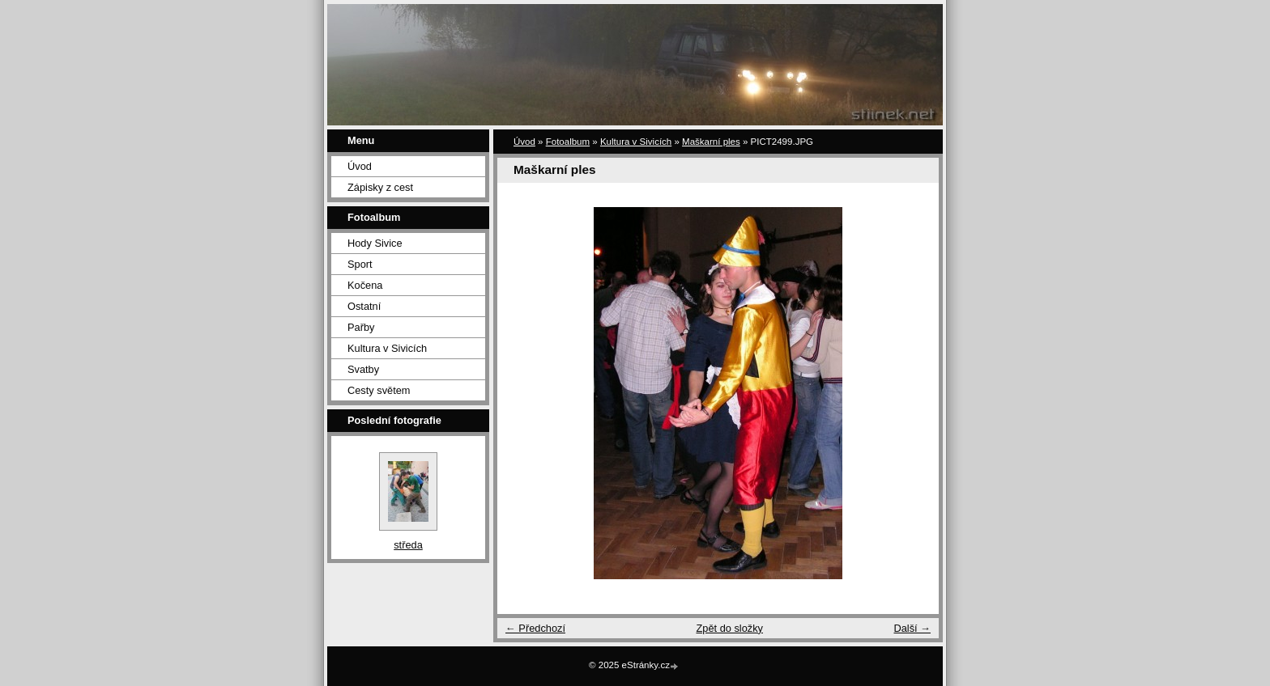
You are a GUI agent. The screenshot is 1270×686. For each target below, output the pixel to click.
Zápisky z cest (380, 187)
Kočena (364, 285)
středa (408, 545)
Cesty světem (379, 390)
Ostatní (364, 306)
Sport (360, 264)
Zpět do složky (729, 628)
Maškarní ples (711, 141)
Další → (912, 628)
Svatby (363, 369)
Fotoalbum (568, 141)
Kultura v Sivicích (387, 348)
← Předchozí (535, 628)
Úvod (359, 166)
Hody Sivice (375, 243)
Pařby (360, 327)
